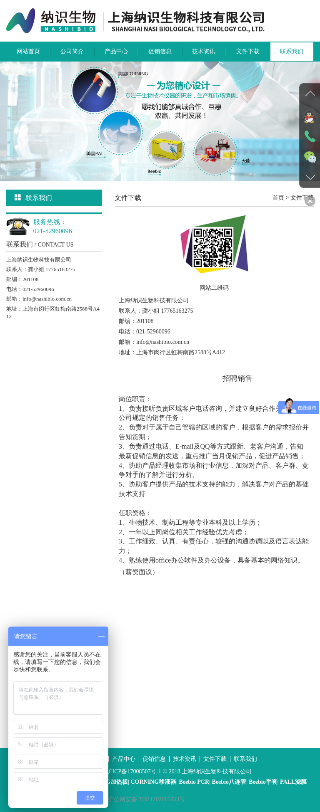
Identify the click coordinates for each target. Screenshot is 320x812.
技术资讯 (203, 51)
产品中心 (116, 51)
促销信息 (160, 51)
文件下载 (248, 51)
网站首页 (28, 51)
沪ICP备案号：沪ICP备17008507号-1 (114, 771)
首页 (278, 198)
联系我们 (291, 51)
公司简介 (72, 51)
